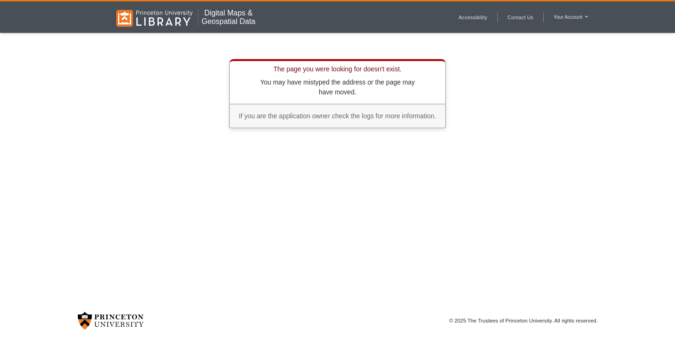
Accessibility (473, 17)
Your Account (569, 17)
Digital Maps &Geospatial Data (228, 17)
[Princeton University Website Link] (110, 320)
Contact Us (520, 17)
